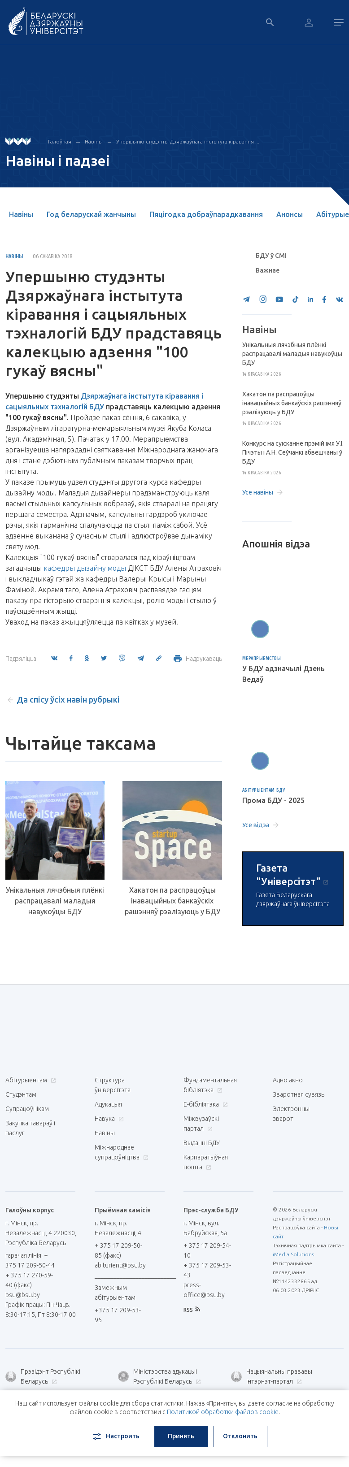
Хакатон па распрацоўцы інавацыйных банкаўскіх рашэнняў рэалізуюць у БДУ (172, 901)
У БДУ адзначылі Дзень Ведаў (283, 673)
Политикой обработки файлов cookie (223, 1411)
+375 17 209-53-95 (118, 1315)
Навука (108, 1118)
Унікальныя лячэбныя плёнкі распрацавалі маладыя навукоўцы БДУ (55, 901)
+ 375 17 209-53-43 (207, 1270)
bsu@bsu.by (22, 1294)
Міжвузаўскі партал (201, 1123)
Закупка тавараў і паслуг (30, 1128)
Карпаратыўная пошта (205, 1162)
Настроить (116, 1436)
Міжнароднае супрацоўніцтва (121, 1152)
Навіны (94, 141)
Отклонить (240, 1436)
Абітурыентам (29, 1080)
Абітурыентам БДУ (263, 790)
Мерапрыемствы (261, 658)
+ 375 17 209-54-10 (207, 1250)
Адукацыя (108, 1104)
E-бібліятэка (204, 1104)
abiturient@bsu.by (120, 1265)
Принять (181, 1436)
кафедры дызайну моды (85, 568)
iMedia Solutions (293, 1254)
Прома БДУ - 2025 (273, 800)
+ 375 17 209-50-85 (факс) (118, 1250)
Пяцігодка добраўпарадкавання (206, 214)
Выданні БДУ (201, 1142)
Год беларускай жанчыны (91, 214)
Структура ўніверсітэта (113, 1085)
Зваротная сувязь (298, 1094)
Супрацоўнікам (27, 1108)
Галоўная (59, 141)
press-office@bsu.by (204, 1289)
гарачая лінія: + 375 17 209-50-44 (30, 1260)
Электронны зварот (291, 1113)
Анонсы (289, 214)
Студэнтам (20, 1094)
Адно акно (288, 1080)
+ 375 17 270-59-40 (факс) (29, 1280)
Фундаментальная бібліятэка (210, 1085)
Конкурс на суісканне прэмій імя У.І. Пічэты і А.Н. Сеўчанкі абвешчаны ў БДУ (293, 452)
